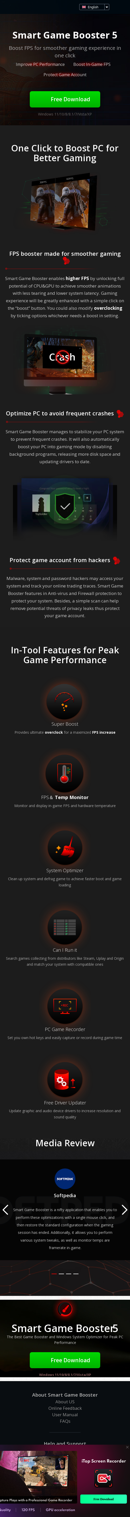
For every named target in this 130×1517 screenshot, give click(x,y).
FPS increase (103, 732)
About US (65, 1402)
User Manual (65, 1415)
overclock (54, 732)
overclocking (108, 308)
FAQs (65, 1421)
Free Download (65, 99)
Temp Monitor (72, 797)
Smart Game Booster (10, 7)
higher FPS (77, 278)
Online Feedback (65, 1408)
